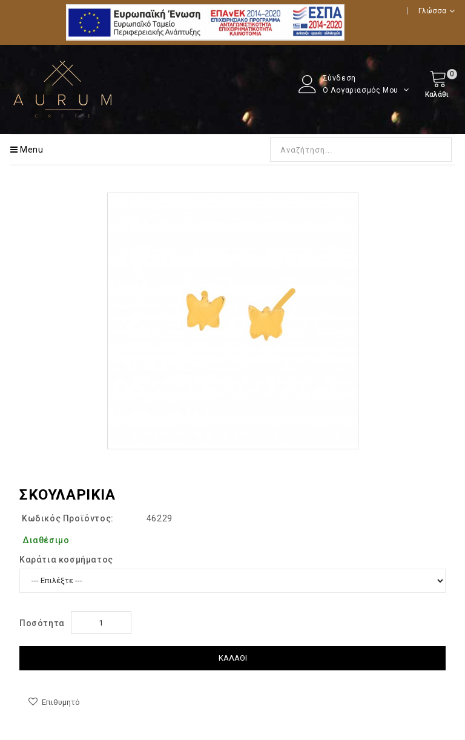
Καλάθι (233, 657)
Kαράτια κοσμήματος (66, 559)
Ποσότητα (42, 623)
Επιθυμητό (61, 702)
